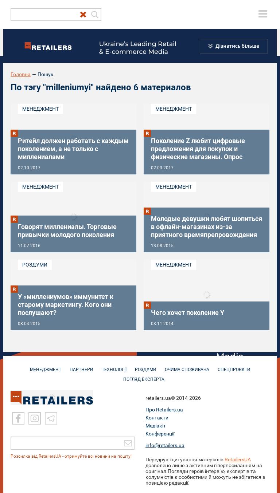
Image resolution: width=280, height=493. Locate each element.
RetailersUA (238, 459)
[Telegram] (51, 418)
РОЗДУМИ (145, 365)
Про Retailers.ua (164, 410)
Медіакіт (155, 426)
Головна (21, 74)
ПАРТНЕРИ (81, 365)
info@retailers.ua (164, 445)
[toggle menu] (262, 14)
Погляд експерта (143, 375)
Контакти (156, 418)
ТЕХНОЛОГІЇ (114, 365)
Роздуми (34, 265)
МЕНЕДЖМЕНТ (45, 365)
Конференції (159, 434)
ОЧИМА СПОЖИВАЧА (187, 365)
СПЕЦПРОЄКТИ (234, 365)
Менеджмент (40, 109)
